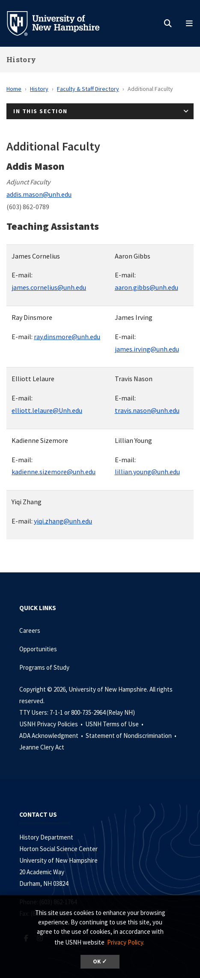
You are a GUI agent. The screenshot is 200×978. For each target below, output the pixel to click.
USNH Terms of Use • (115, 724)
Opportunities (38, 649)
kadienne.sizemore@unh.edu (54, 471)
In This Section (40, 111)
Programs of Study (45, 667)
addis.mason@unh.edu (39, 194)
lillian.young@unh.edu (147, 471)
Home (13, 89)
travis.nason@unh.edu (147, 410)
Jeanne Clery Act (41, 747)
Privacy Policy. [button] (125, 942)
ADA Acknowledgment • (51, 735)
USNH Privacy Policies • (51, 724)
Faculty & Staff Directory (88, 89)
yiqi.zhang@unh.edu (63, 521)
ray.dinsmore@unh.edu (67, 336)
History (21, 59)
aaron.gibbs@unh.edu (146, 287)
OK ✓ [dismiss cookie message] (100, 961)
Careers (29, 630)
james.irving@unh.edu (147, 349)
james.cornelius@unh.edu (49, 287)
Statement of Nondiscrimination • (132, 735)
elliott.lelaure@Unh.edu (47, 410)
